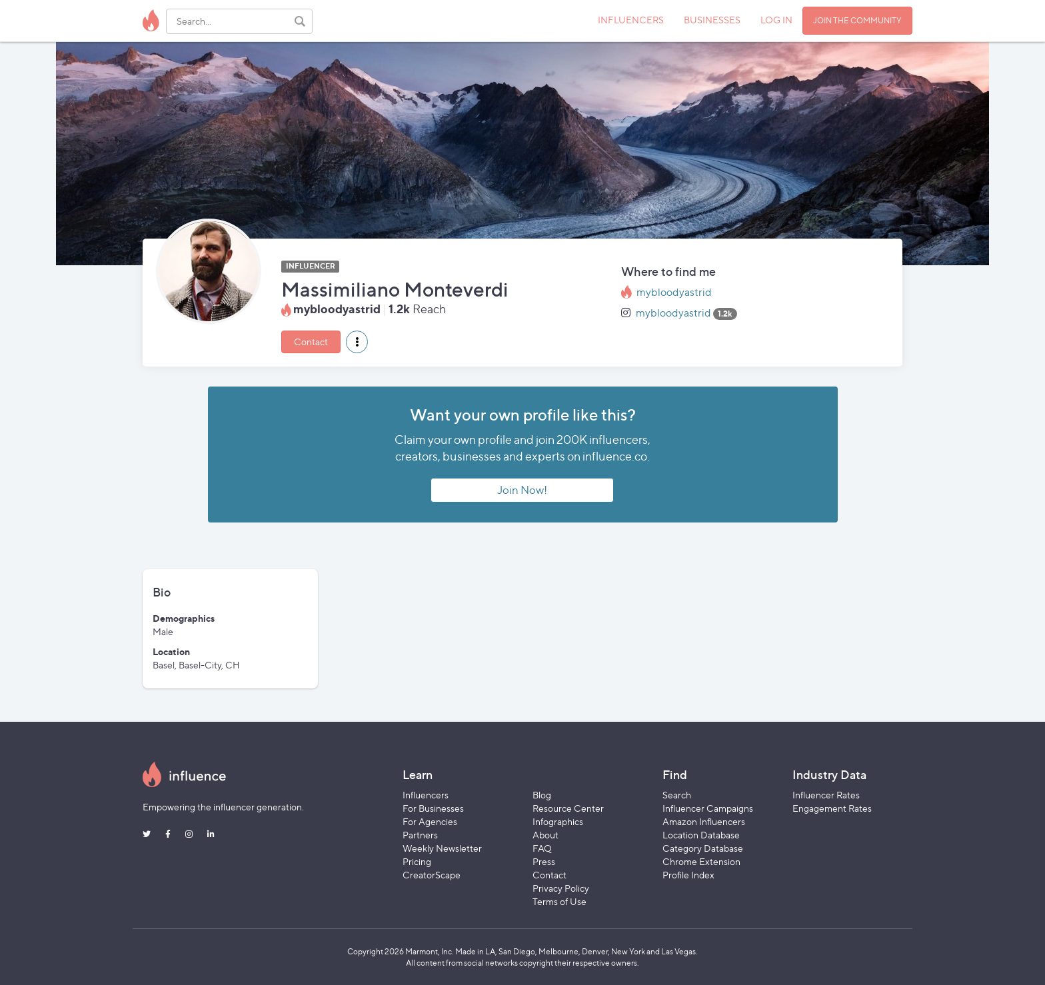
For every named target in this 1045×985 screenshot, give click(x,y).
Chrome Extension (701, 861)
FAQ (542, 848)
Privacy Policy (560, 888)
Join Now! (522, 489)
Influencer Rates (826, 794)
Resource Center (568, 808)
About (545, 834)
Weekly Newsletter (442, 848)
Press (543, 861)
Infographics (557, 821)
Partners (420, 834)
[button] (357, 342)
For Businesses (433, 808)
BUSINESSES (712, 19)
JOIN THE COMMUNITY (857, 20)
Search (676, 794)
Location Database (701, 834)
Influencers (426, 794)
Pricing (417, 861)
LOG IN (776, 19)
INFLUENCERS (631, 19)
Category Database (702, 848)
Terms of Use (559, 901)
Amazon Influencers (703, 821)
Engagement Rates (832, 808)
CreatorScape (432, 874)
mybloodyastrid (674, 292)
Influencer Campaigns (707, 808)
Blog (541, 794)
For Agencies (430, 821)
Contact (311, 341)
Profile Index (688, 874)
